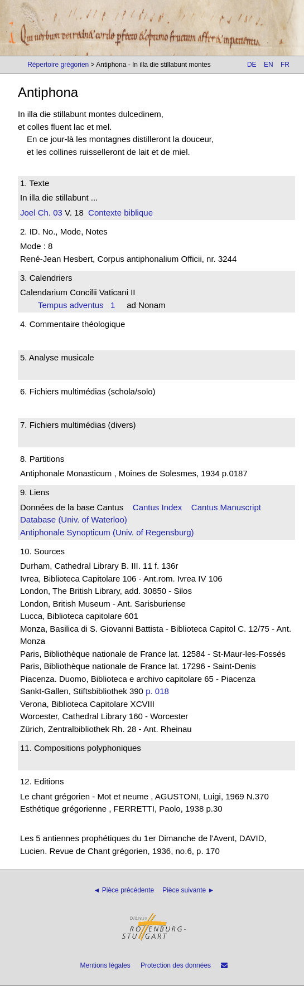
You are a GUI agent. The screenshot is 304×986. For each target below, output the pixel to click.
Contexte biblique (120, 212)
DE (252, 65)
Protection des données (176, 965)
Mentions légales (105, 965)
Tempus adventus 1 (76, 305)
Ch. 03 (49, 212)
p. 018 (157, 691)
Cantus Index (157, 507)
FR (285, 65)
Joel (28, 212)
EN (268, 65)
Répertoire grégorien (58, 65)
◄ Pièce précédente (124, 890)
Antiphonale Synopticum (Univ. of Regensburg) (107, 532)
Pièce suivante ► (188, 890)
